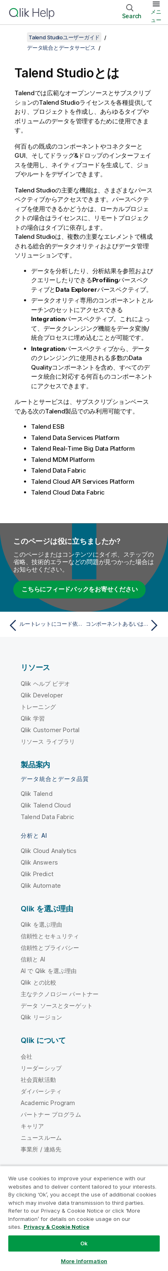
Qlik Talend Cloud (46, 805)
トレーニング (38, 706)
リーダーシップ (41, 1068)
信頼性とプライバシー (50, 947)
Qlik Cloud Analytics (49, 850)
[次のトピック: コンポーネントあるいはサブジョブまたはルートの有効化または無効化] (124, 625)
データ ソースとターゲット (57, 1005)
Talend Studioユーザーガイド (64, 37)
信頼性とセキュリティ (50, 935)
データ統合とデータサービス (61, 47)
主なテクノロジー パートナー (59, 993)
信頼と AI (33, 959)
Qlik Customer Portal (50, 729)
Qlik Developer (42, 695)
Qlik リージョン (41, 1017)
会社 (26, 1056)
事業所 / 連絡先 (41, 1149)
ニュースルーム (41, 1137)
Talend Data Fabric (47, 816)
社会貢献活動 (38, 1079)
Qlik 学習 (33, 718)
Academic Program (48, 1102)
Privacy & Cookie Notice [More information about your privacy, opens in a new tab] (56, 1226)
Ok (84, 1243)
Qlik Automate (41, 885)
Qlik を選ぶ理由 (41, 924)
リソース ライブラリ (48, 741)
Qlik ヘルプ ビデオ (45, 683)
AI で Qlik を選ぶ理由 (49, 970)
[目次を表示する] (16, 37)
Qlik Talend (37, 793)
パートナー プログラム (51, 1114)
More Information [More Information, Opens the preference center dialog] (84, 1261)
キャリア (32, 1125)
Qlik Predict (37, 873)
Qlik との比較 (38, 982)
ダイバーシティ (41, 1091)
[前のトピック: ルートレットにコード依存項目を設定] (44, 625)
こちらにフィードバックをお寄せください (79, 589)
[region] (84, 1218)
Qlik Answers (39, 862)
